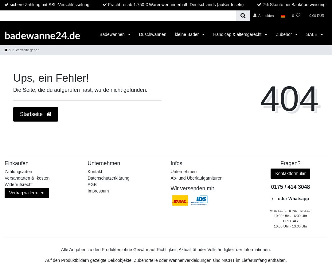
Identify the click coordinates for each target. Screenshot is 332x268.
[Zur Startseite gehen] (21, 50)
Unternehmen (184, 171)
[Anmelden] (263, 15)
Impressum (98, 190)
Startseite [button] (35, 114)
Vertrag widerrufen (26, 192)
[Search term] (118, 15)
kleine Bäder (187, 34)
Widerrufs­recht (19, 184)
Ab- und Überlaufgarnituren (197, 178)
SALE (312, 34)
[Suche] (243, 15)
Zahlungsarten (18, 171)
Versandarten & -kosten (27, 178)
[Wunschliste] (296, 15)
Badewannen (113, 34)
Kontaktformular (290, 173)
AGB (92, 184)
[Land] (283, 15)
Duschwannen (152, 34)
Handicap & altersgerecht (238, 34)
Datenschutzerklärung (108, 178)
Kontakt (95, 171)
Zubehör (284, 34)
